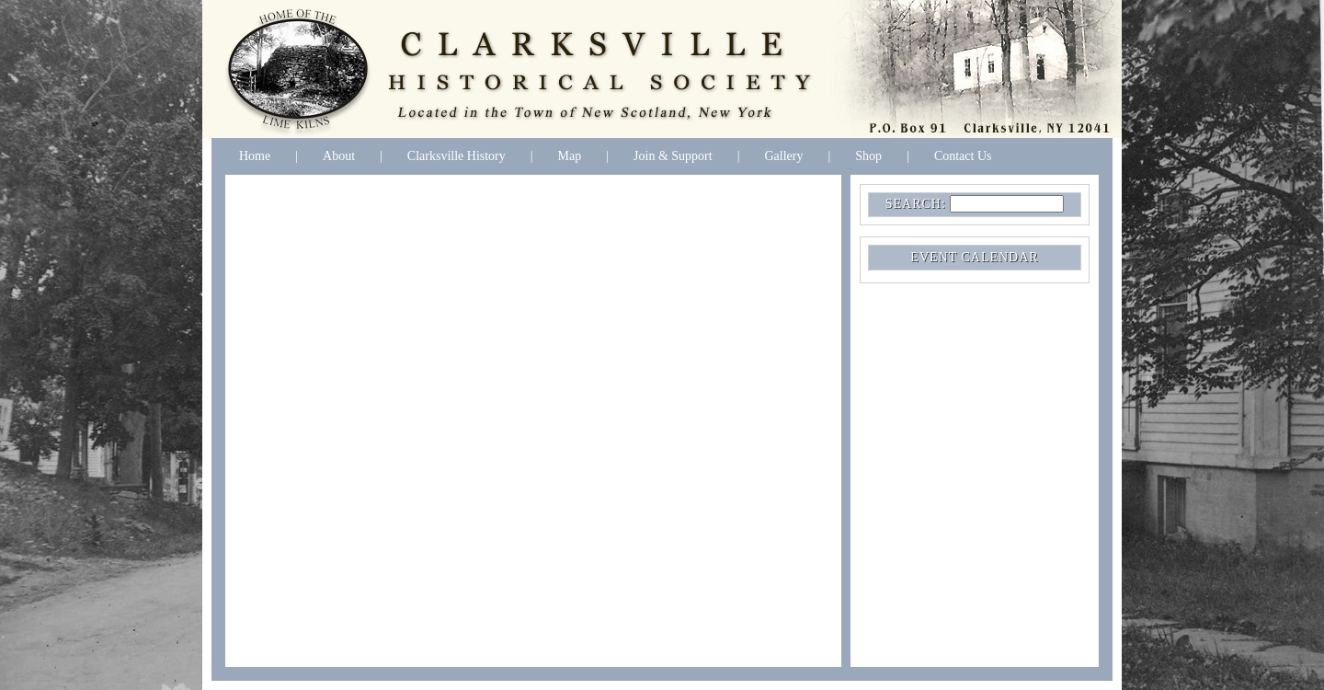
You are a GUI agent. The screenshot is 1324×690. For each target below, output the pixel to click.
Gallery (783, 156)
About (339, 156)
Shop (868, 156)
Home (254, 156)
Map (570, 156)
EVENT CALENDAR (974, 257)
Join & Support (673, 156)
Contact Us (963, 156)
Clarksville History (456, 156)
